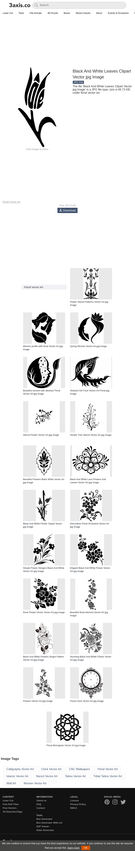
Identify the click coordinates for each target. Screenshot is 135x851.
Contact (40, 808)
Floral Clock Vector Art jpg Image (87, 701)
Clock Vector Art (51, 769)
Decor (99, 13)
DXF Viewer (42, 826)
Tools (21, 13)
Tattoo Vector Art (75, 776)
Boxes (67, 13)
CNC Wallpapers (79, 769)
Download (67, 210)
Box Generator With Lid (49, 822)
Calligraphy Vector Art (20, 769)
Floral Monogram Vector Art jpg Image (66, 745)
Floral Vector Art (11, 201)
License (74, 800)
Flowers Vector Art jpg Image (38, 701)
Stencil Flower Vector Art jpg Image (41, 435)
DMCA (73, 808)
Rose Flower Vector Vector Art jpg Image (44, 612)
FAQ (38, 804)
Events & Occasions (118, 13)
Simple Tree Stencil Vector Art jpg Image (91, 435)
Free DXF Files (11, 804)
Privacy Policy (78, 804)
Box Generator (44, 819)
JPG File (78, 82)
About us (41, 800)
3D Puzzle (52, 13)
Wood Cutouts (83, 13)
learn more (74, 847)
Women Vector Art (35, 783)
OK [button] (86, 847)
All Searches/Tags (12, 811)
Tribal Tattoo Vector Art (107, 776)
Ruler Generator (45, 830)
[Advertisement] (68, 42)
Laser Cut (8, 13)
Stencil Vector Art (47, 776)
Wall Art (11, 783)
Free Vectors (10, 808)
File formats (36, 13)
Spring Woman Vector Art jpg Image (88, 346)
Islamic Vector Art (17, 776)
